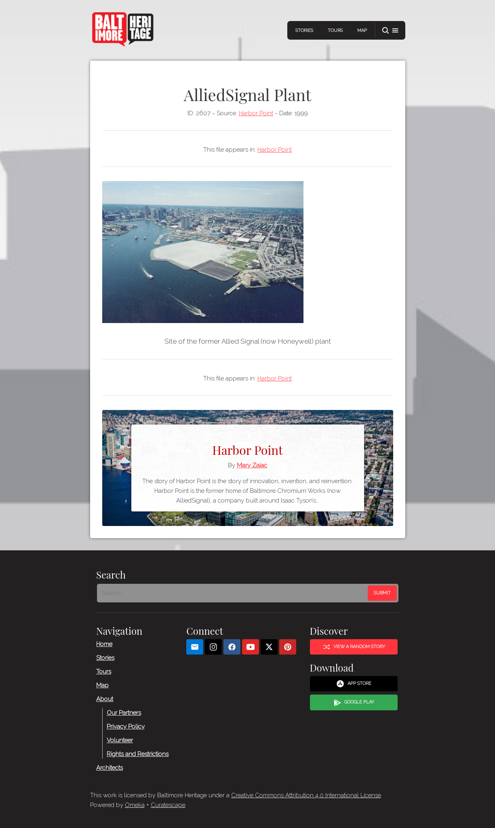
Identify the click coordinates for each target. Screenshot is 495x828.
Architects (109, 767)
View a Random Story (353, 647)
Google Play (353, 702)
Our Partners (124, 712)
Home (104, 643)
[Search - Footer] (233, 592)
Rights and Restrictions (138, 753)
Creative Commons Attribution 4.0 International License (306, 795)
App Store (353, 684)
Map (362, 30)
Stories (304, 30)
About (104, 698)
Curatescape (168, 805)
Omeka (135, 805)
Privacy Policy (126, 726)
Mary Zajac (252, 465)
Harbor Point (256, 113)
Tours (335, 30)
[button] (390, 30)
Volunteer (120, 740)
